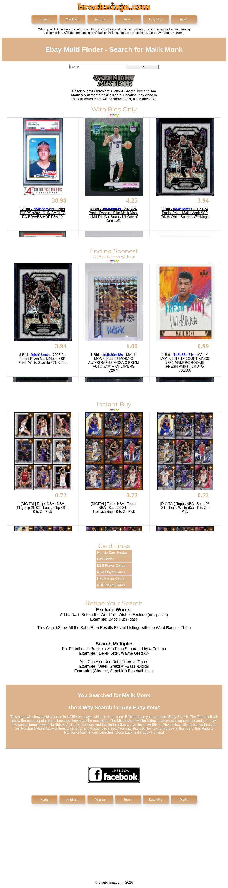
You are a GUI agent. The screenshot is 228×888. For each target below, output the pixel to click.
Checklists (72, 19)
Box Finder (105, 559)
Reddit (183, 19)
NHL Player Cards (111, 585)
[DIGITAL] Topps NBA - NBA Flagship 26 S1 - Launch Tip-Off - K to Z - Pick (42, 507)
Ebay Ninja (156, 19)
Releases (100, 19)
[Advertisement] (114, 838)
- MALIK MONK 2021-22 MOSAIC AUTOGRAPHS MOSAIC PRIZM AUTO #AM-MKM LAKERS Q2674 (113, 362)
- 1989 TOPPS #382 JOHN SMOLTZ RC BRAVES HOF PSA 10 (42, 213)
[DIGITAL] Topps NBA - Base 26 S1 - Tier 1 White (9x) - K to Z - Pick (184, 507)
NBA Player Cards (111, 572)
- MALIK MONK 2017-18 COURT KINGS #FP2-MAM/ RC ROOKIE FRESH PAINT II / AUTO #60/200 (184, 362)
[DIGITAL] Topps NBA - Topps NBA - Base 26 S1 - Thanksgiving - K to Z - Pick (113, 507)
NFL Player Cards (111, 578)
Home (44, 19)
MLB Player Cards (111, 565)
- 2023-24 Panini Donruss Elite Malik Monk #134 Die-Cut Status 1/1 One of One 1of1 (113, 215)
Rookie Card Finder (112, 552)
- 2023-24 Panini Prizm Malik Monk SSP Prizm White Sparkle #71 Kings (185, 213)
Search (128, 19)
